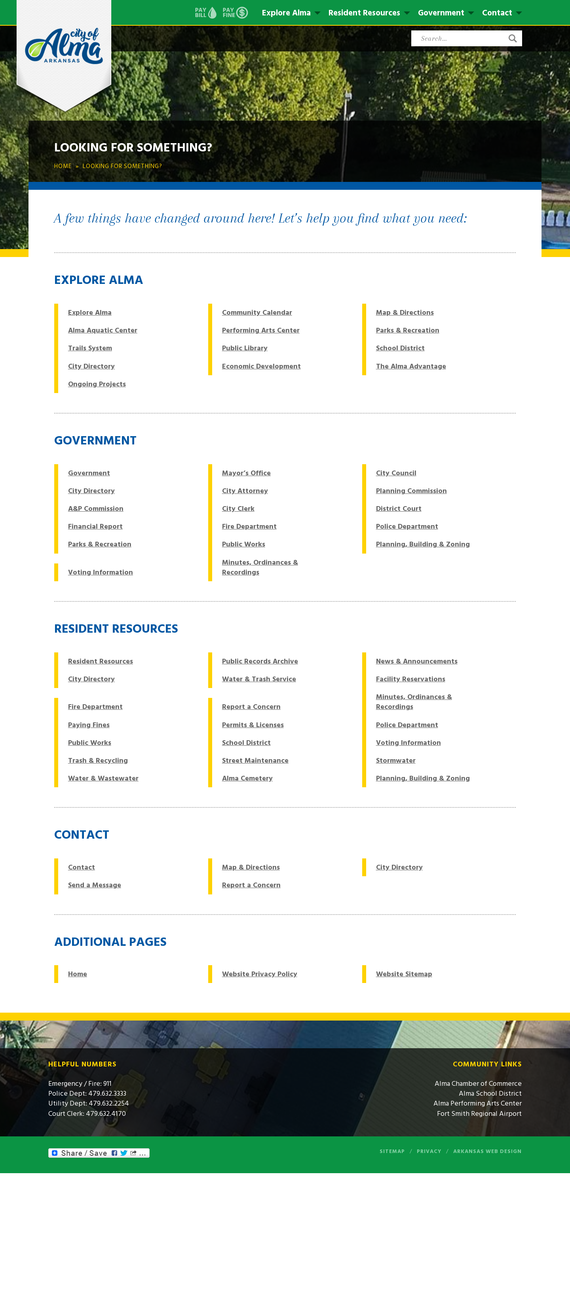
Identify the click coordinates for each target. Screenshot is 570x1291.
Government (441, 12)
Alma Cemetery (247, 778)
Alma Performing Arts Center (477, 1103)
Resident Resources (364, 12)
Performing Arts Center (261, 330)
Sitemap (392, 1151)
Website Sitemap (404, 974)
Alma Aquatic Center (102, 330)
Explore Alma (286, 12)
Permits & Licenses (253, 725)
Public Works (243, 544)
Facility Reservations (410, 679)
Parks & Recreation (407, 330)
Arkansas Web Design (487, 1151)
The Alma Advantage (411, 366)
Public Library (245, 348)
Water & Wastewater (103, 778)
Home (77, 974)
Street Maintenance (255, 760)
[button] (512, 38)
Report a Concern (251, 707)
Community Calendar (257, 312)
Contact (497, 12)
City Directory (91, 366)
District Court (399, 508)
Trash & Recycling (98, 760)
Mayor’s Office (246, 473)
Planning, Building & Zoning (423, 544)
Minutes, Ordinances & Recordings (260, 567)
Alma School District (490, 1093)
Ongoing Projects (97, 384)
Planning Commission (411, 491)
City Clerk (238, 508)
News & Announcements (417, 661)
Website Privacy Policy (259, 974)
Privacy (429, 1151)
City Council (396, 473)
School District (400, 348)
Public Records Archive (260, 661)
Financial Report (95, 526)
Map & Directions (405, 312)
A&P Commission (96, 508)
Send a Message (94, 885)
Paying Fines (89, 725)
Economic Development (261, 366)
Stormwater (396, 760)
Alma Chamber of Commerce (478, 1083)
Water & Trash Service (259, 679)
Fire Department (249, 526)
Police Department (407, 526)
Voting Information (100, 572)
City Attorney (245, 491)
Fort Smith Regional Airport (479, 1113)
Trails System (90, 348)
